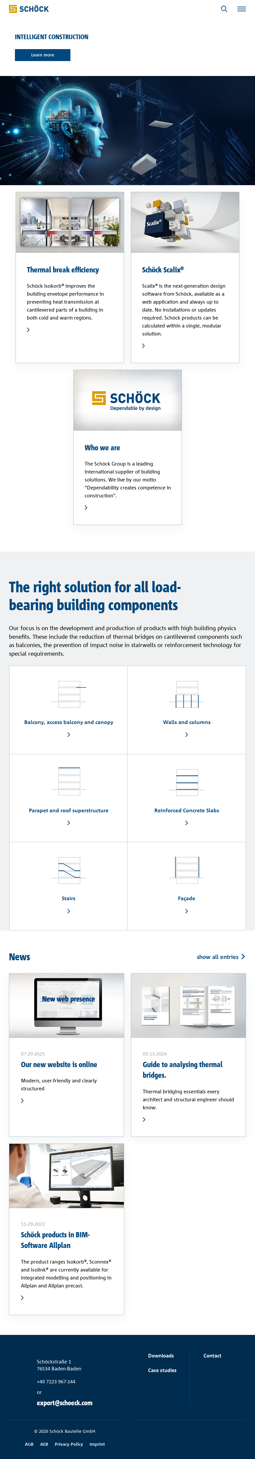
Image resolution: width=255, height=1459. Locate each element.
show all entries (217, 956)
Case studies (162, 1370)
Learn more (43, 55)
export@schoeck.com (65, 1402)
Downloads (161, 1355)
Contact (212, 1355)
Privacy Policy (69, 1444)
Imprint (97, 1444)
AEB (44, 1444)
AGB (29, 1444)
